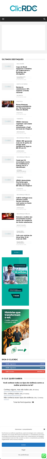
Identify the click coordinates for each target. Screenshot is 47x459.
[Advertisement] (23, 37)
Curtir (42, 364)
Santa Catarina (22, 84)
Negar (23, 450)
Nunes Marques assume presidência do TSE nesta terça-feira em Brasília (23, 107)
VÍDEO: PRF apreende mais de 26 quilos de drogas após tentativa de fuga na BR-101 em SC (24, 144)
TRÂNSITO (20, 118)
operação (20, 208)
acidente (20, 188)
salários (20, 95)
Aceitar (23, 445)
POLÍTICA (19, 101)
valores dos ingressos (21, 77)
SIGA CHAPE (20, 63)
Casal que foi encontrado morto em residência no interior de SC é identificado (23, 163)
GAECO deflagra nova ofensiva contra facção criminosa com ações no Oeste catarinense (24, 201)
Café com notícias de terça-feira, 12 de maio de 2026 (24, 237)
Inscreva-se (40, 371)
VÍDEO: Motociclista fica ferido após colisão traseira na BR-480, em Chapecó (24, 183)
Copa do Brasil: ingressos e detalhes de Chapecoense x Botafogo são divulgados (24, 70)
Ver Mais (17, 252)
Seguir (42, 367)
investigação (21, 225)
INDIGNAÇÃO (21, 132)
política (19, 112)
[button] (44, 429)
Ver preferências (23, 455)
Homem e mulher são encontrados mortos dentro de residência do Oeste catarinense (24, 219)
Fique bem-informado (20, 232)
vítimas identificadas (21, 171)
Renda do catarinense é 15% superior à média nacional (22, 89)
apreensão (20, 151)
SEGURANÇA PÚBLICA (23, 138)
